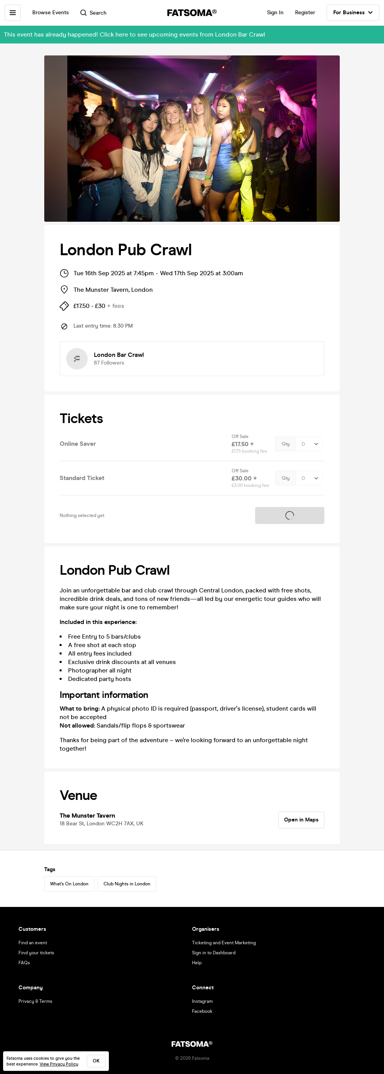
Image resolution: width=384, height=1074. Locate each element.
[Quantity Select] (309, 444)
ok (96, 1061)
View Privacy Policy (59, 1064)
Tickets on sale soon (290, 515)
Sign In (275, 12)
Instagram (202, 1001)
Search (93, 13)
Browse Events (50, 12)
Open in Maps (301, 819)
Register (305, 12)
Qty (286, 444)
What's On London (69, 884)
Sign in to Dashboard (213, 952)
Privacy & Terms (35, 1001)
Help (197, 962)
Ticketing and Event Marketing (224, 942)
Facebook (202, 1011)
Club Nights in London (127, 884)
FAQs (24, 962)
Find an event (32, 942)
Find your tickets (36, 952)
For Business (353, 12)
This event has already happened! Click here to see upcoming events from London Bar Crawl (134, 34)
